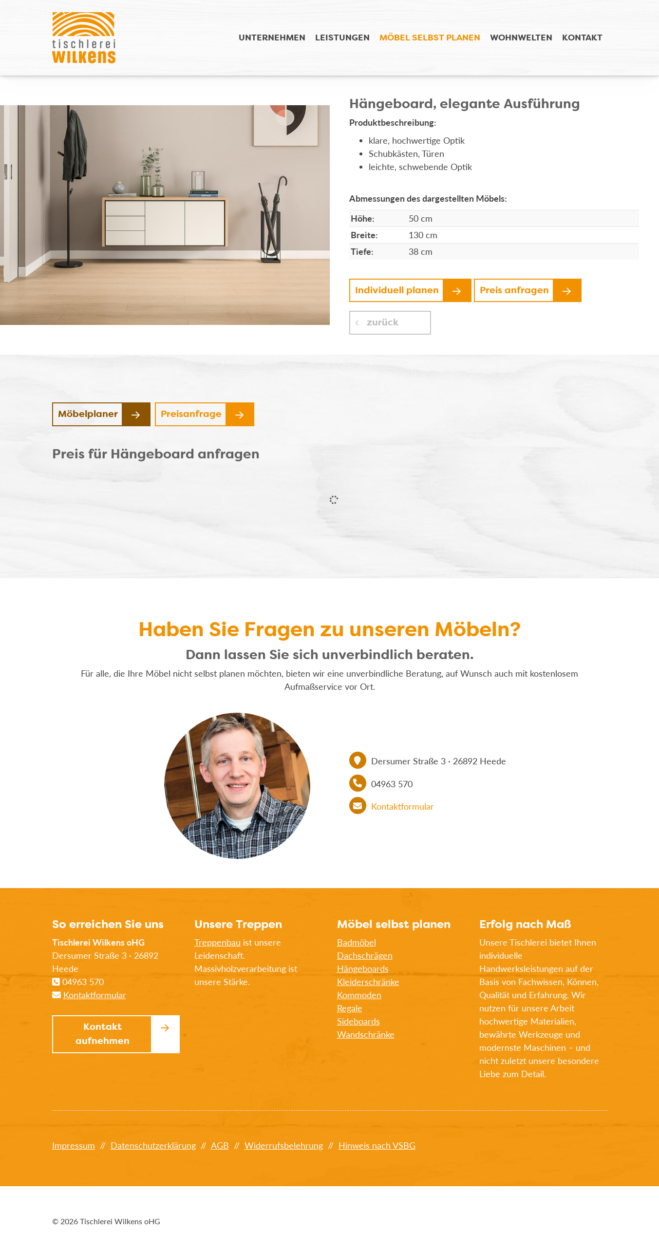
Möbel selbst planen (429, 37)
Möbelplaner (88, 413)
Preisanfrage (191, 413)
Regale (349, 1008)
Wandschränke (366, 1034)
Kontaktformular (402, 806)
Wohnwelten (521, 37)
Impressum (73, 1145)
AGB (220, 1145)
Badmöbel (356, 942)
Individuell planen (397, 290)
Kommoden (359, 994)
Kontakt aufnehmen (102, 1033)
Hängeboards (363, 968)
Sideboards (358, 1021)
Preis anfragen (514, 290)
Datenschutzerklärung (153, 1145)
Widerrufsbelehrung (284, 1145)
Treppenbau (217, 942)
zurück (381, 322)
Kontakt (582, 37)
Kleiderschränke (368, 981)
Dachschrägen (365, 955)
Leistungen (342, 37)
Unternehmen (272, 37)
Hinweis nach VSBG (377, 1145)
